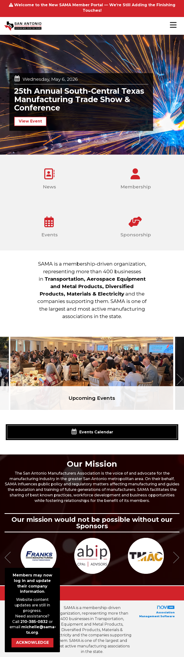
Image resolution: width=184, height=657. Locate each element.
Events (48, 225)
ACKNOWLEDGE (32, 642)
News (48, 177)
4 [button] (104, 141)
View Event (30, 121)
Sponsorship (135, 225)
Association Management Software (157, 611)
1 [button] (79, 141)
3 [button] (96, 141)
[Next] (180, 380)
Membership (135, 177)
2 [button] (88, 141)
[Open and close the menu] (111, 25)
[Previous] (4, 380)
